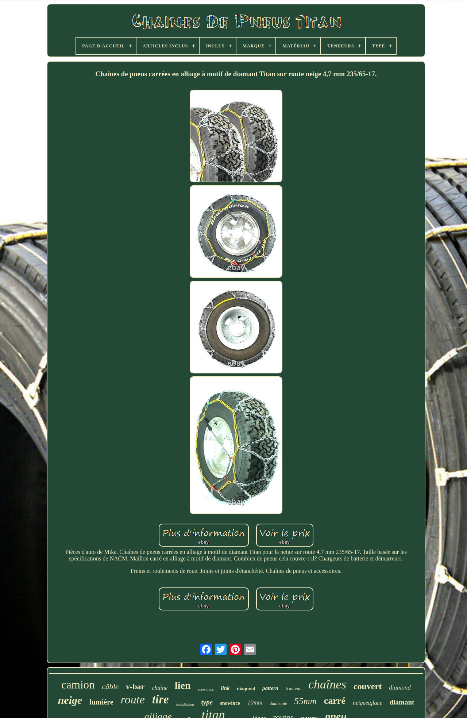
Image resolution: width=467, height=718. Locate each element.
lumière (101, 702)
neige (70, 700)
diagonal (246, 688)
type (207, 702)
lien (183, 685)
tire (160, 699)
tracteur (293, 688)
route (133, 699)
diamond (400, 687)
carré (335, 700)
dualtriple (278, 703)
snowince (230, 703)
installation (185, 704)
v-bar (135, 686)
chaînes (327, 684)
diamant (402, 702)
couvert (368, 686)
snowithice (206, 689)
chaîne (159, 688)
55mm (305, 701)
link (225, 688)
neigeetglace (367, 703)
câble (110, 686)
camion (77, 684)
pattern (270, 688)
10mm (255, 702)
